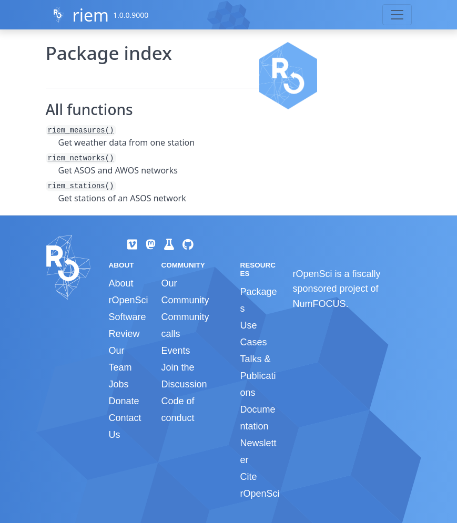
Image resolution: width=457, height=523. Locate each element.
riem (90, 15)
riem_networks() (81, 158)
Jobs (119, 384)
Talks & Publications (258, 376)
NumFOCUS (319, 304)
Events (175, 350)
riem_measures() (81, 130)
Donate (124, 401)
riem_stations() (81, 186)
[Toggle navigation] (397, 14)
